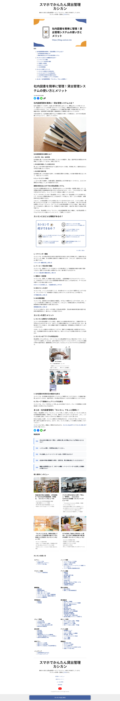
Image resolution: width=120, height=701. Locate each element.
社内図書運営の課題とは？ (44, 53)
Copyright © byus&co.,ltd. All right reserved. (60, 691)
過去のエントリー (60, 679)
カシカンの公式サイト (69, 425)
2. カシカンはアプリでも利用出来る (46, 73)
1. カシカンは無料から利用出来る (46, 71)
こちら (65, 14)
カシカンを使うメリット (43, 69)
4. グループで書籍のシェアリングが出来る (48, 76)
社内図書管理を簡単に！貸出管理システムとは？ (50, 51)
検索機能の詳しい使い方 (40, 307)
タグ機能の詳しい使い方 (40, 295)
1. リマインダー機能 (43, 59)
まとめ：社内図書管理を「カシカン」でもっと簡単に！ (52, 79)
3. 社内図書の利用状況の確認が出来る (47, 75)
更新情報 (60, 684)
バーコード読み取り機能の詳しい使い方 (45, 273)
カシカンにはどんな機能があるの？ (46, 58)
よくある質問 (60, 682)
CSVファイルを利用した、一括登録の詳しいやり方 (48, 285)
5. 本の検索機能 (42, 67)
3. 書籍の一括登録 (42, 63)
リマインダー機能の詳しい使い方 (43, 262)
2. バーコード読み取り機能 (44, 61)
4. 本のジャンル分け (43, 65)
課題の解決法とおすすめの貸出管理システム (48, 55)
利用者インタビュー (60, 676)
